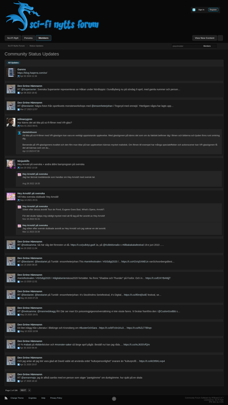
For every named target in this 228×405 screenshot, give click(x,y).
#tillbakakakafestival (133, 244)
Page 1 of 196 (12, 390)
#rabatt (27, 344)
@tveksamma (28, 244)
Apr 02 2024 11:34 (28, 76)
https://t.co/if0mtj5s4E (135, 294)
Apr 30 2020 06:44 (28, 348)
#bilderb (39, 344)
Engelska (32, 398)
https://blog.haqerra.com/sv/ (32, 72)
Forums (28, 38)
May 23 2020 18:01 (29, 314)
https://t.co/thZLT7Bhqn (139, 327)
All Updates (13, 63)
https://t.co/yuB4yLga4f (83, 244)
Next (23, 390)
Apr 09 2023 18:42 (28, 93)
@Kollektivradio (111, 244)
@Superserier (28, 89)
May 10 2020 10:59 (29, 331)
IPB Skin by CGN (216, 402)
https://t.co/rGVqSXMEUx (135, 261)
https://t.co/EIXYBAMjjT (158, 278)
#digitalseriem (59, 278)
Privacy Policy (56, 398)
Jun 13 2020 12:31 (28, 281)
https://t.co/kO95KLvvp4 (152, 361)
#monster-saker (63, 344)
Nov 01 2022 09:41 (29, 126)
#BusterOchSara (88, 327)
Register (213, 10)
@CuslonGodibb (167, 311)
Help (43, 398)
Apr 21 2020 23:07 (28, 364)
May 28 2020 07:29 (29, 298)
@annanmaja (28, 377)
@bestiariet (27, 106)
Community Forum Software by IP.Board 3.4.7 (204, 398)
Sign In (201, 10)
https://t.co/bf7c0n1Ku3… (112, 327)
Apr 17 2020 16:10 (28, 381)
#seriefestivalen (92, 261)
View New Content (204, 38)
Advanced (218, 46)
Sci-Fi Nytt (12, 38)
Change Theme (17, 398)
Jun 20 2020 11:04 (28, 248)
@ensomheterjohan (102, 106)
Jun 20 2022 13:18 (28, 168)
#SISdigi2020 (110, 261)
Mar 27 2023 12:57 (29, 109)
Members (43, 38)
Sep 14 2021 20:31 (29, 200)
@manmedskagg (46, 311)
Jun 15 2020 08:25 (28, 265)
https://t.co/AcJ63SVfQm (137, 344)
